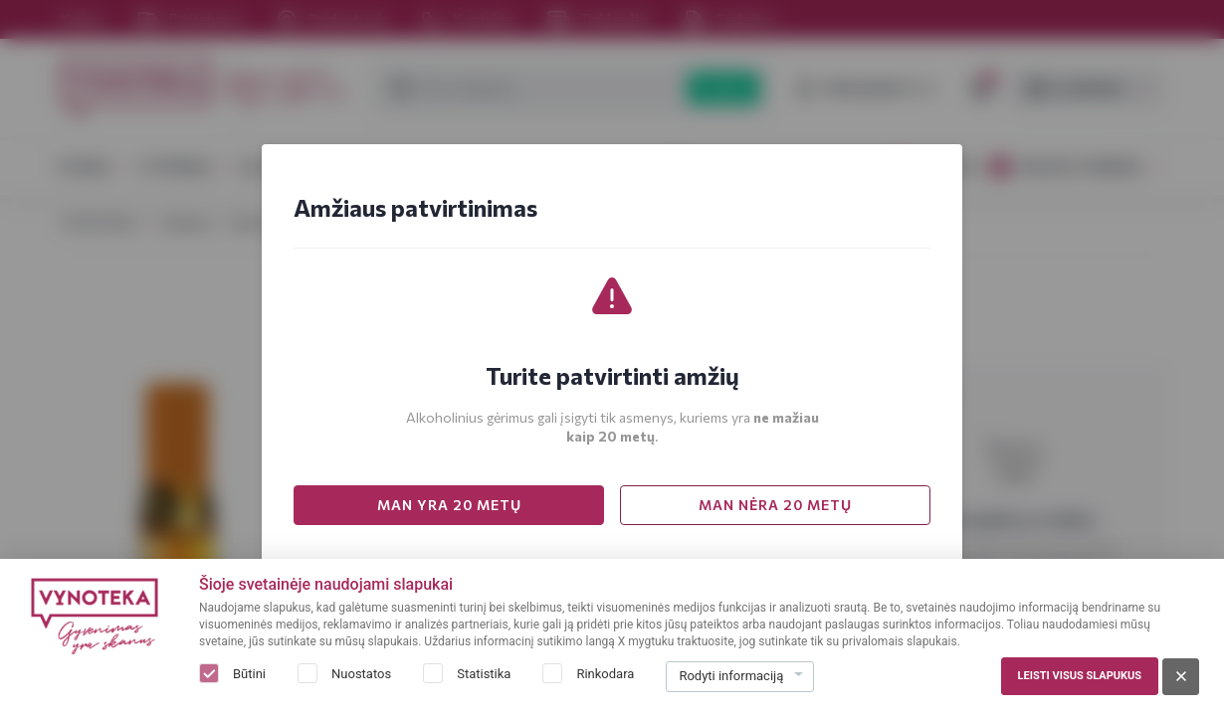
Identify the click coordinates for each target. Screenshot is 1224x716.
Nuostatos (361, 673)
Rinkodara (605, 673)
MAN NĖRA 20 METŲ (775, 504)
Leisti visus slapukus (1079, 675)
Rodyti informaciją (731, 675)
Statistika (483, 673)
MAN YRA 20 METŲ (449, 504)
